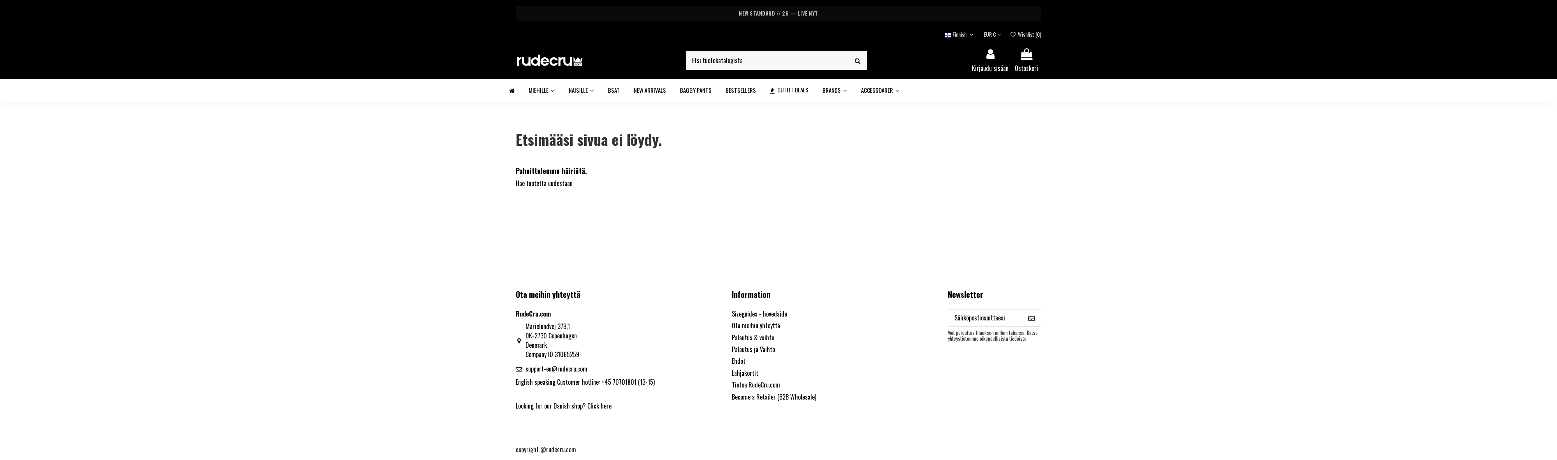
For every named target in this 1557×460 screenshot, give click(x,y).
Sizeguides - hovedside (759, 313)
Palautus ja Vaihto (753, 349)
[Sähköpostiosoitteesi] (985, 318)
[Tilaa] (1031, 318)
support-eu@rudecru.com (556, 368)
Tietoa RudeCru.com (756, 384)
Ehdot (738, 361)
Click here (599, 405)
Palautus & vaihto (753, 337)
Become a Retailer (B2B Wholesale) (774, 397)
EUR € (992, 34)
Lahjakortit (745, 373)
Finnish (960, 34)
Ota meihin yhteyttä (756, 325)
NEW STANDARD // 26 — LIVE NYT (778, 13)
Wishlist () (1025, 34)
